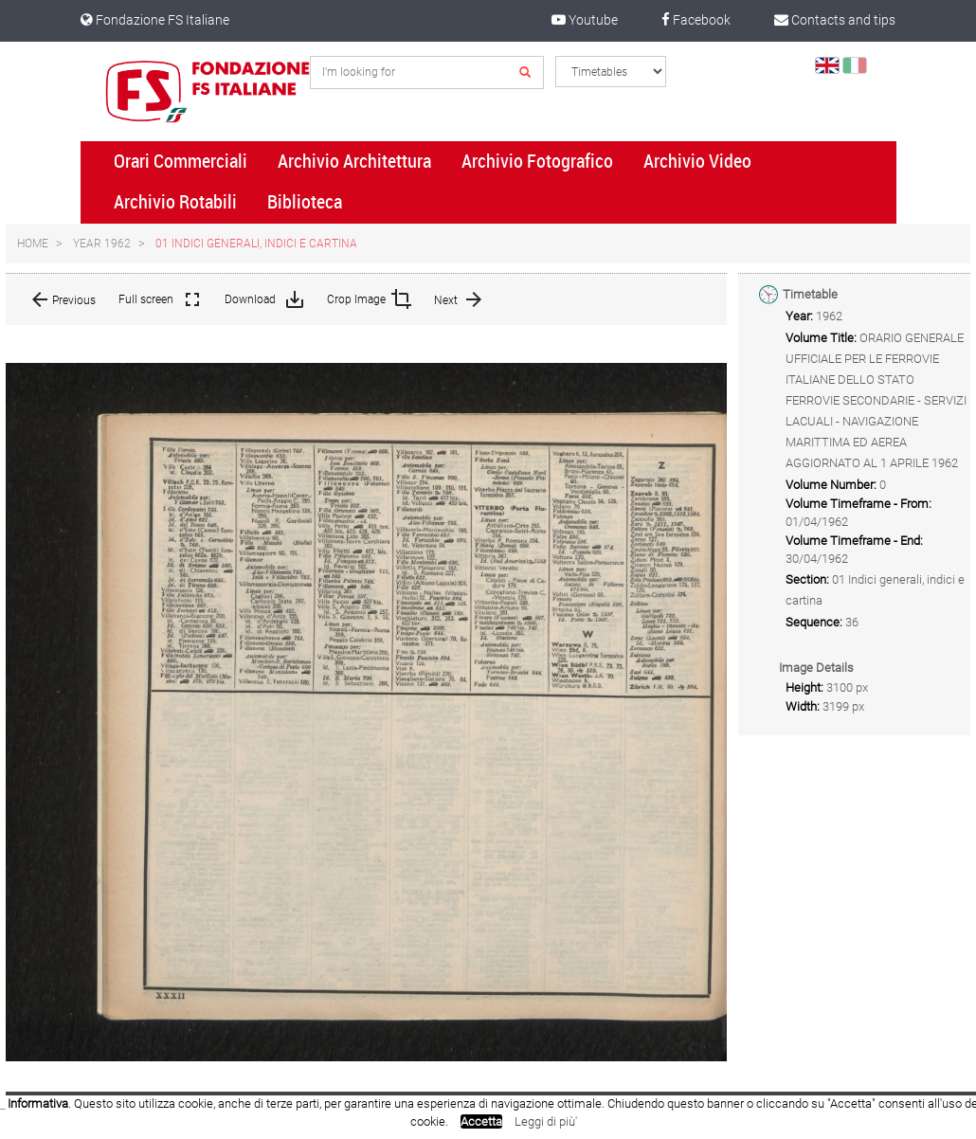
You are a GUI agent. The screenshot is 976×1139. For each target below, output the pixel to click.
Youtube (584, 19)
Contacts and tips (834, 19)
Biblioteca (304, 201)
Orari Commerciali (180, 161)
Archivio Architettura (354, 161)
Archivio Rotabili (175, 201)
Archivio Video (697, 161)
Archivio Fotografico (537, 161)
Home (32, 243)
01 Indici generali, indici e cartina (256, 243)
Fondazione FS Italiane (155, 19)
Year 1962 (102, 243)
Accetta (481, 1121)
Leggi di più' (546, 1121)
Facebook (696, 19)
